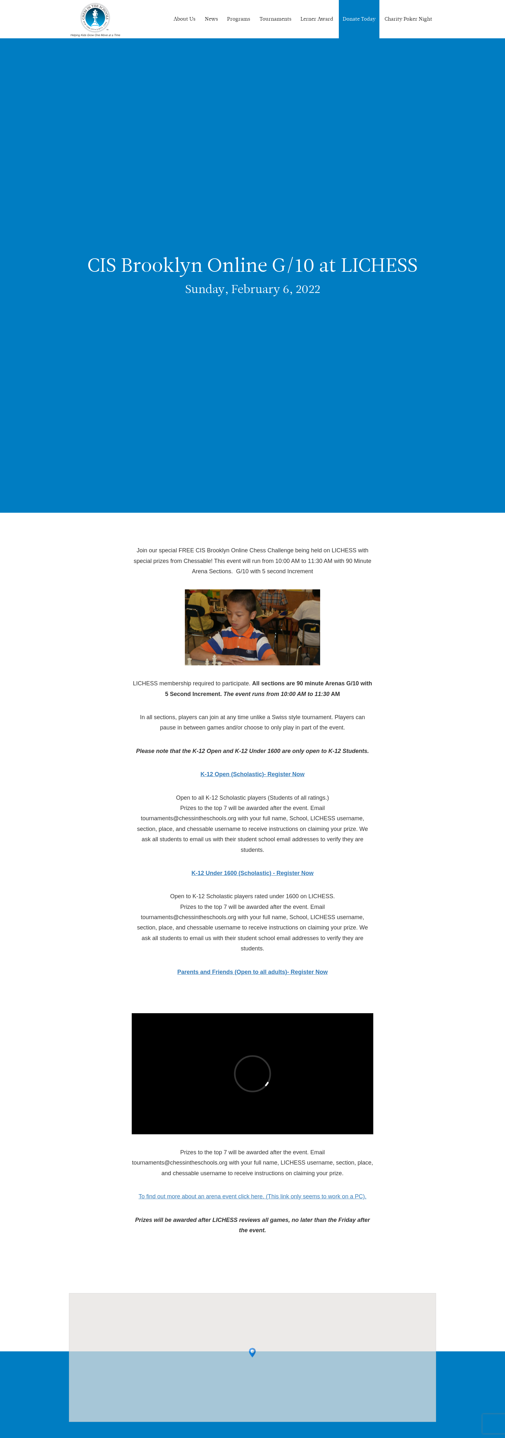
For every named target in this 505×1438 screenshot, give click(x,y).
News (211, 19)
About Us (184, 19)
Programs (238, 19)
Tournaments (275, 19)
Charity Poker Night (408, 19)
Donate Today (359, 19)
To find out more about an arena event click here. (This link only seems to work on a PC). (252, 1196)
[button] (252, 1358)
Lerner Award (316, 19)
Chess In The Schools (95, 20)
